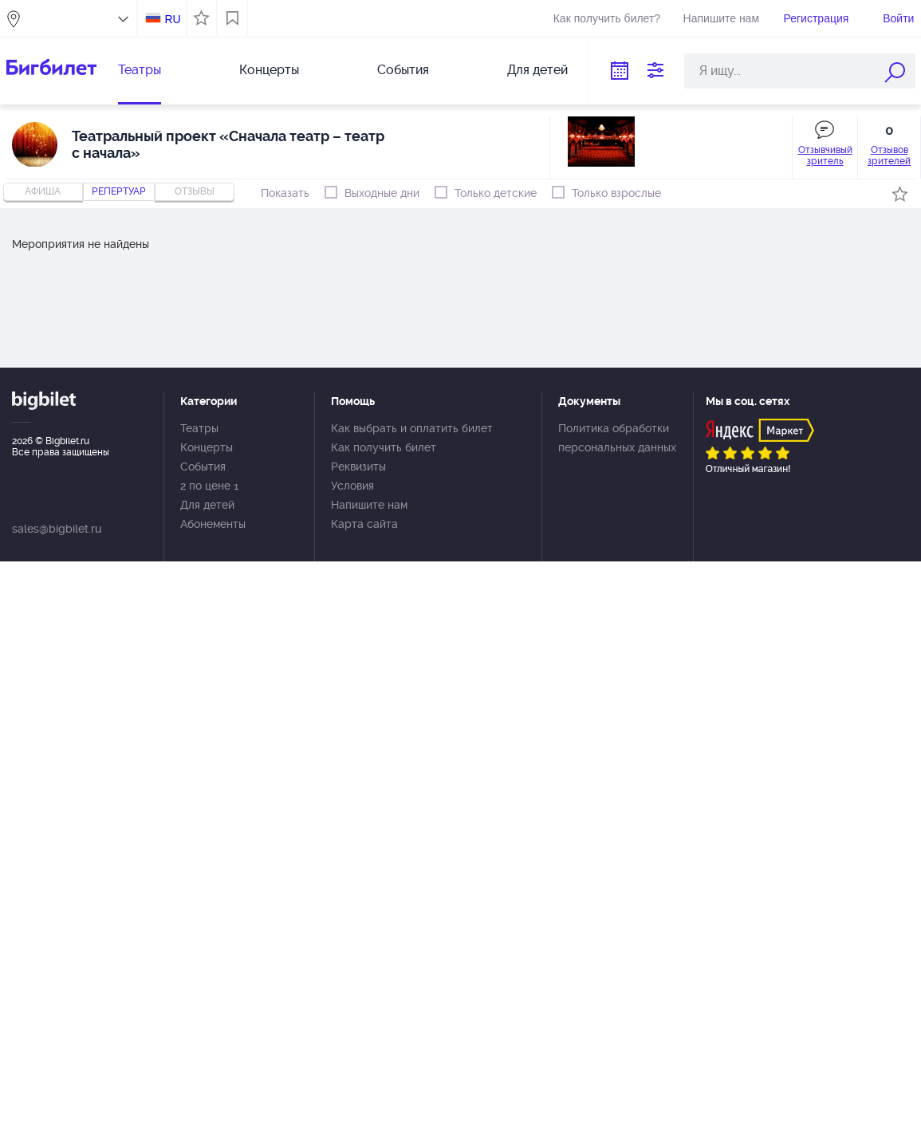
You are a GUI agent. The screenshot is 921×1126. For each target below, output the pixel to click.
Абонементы (213, 524)
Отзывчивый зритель (825, 155)
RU (172, 19)
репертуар (119, 191)
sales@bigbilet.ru (56, 528)
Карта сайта (364, 524)
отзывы (195, 191)
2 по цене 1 (209, 485)
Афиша (43, 191)
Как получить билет (383, 447)
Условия (352, 485)
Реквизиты (358, 466)
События (403, 69)
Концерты (269, 69)
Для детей (537, 69)
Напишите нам (721, 18)
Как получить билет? (606, 18)
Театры (139, 69)
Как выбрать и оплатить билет (412, 428)
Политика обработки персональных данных (617, 438)
